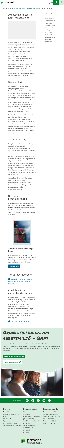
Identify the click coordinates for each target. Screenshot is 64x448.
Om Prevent (7, 419)
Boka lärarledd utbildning (14, 356)
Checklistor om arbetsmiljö (31, 421)
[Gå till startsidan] (7, 2)
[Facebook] (32, 400)
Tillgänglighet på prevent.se (12, 425)
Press (5, 416)
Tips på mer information (48, 33)
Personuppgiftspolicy (10, 423)
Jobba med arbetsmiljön (17, 8)
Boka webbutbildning (12, 362)
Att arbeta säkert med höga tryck (20, 249)
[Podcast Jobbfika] (49, 400)
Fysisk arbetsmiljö (33, 8)
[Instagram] (27, 400)
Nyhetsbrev (6, 421)
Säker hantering (49, 18)
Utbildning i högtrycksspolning (50, 24)
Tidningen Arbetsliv (29, 425)
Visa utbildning (14, 266)
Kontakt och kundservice (11, 414)
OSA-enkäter (27, 423)
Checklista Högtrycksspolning (21, 321)
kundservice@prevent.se (51, 423)
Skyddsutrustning (50, 20)
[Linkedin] (38, 400)
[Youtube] (43, 400)
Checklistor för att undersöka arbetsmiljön (50, 39)
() (51, 2)
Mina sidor (6, 412)
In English (26, 432)
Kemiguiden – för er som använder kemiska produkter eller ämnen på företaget (20, 281)
